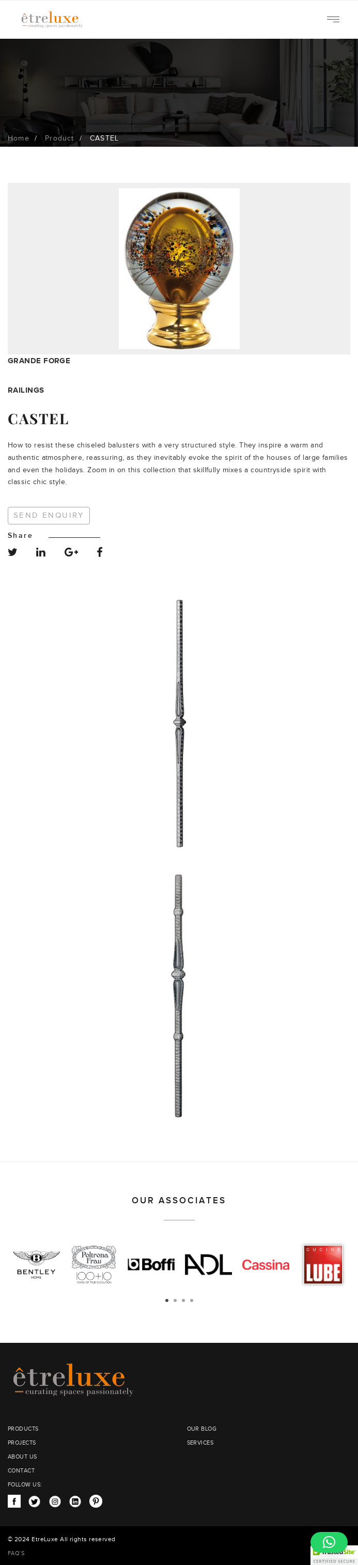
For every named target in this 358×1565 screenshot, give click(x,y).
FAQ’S (16, 1553)
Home (18, 138)
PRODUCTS (23, 1428)
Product (59, 138)
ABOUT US (22, 1456)
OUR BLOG (202, 1428)
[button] (329, 1542)
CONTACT (21, 1470)
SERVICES (200, 1442)
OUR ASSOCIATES (179, 1201)
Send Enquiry (48, 515)
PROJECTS (22, 1442)
